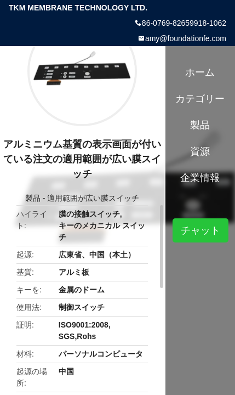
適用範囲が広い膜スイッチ (93, 198)
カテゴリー (200, 98)
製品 (33, 198)
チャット (200, 230)
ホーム (200, 72)
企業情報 (200, 177)
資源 (200, 151)
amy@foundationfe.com (185, 38)
